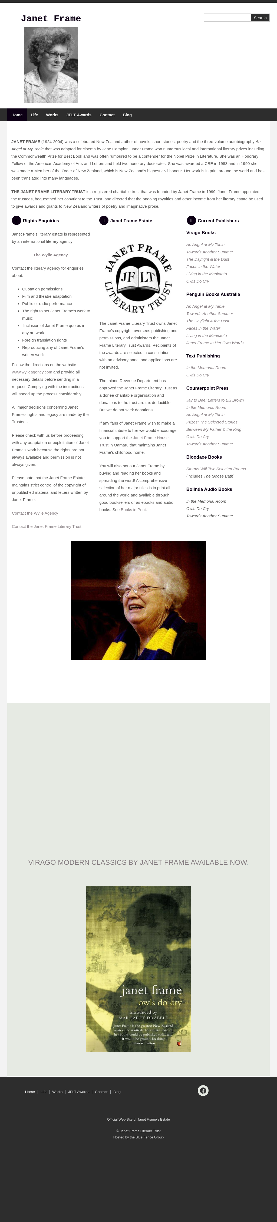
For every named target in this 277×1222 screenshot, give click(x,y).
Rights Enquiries (41, 297)
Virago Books (201, 309)
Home (17, 114)
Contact (107, 114)
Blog (127, 114)
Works (52, 114)
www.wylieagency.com (32, 448)
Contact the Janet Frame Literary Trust (46, 603)
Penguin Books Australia (214, 370)
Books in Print (133, 586)
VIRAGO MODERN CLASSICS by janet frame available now (137, 939)
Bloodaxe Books (204, 533)
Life (34, 114)
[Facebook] (203, 1167)
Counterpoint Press (207, 464)
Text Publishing (203, 432)
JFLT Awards (79, 114)
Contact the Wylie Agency (35, 589)
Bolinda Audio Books (209, 565)
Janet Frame (51, 19)
